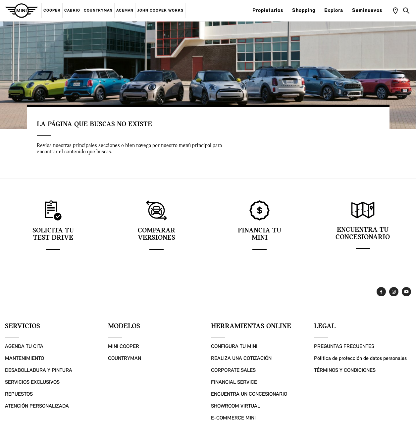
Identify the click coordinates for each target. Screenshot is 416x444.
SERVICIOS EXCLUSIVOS (32, 382)
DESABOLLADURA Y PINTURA (38, 370)
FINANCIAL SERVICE (234, 382)
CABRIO (72, 11)
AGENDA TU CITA (24, 346)
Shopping (306, 10)
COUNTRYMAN (98, 11)
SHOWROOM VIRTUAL (235, 406)
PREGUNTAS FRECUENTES (344, 346)
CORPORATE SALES (233, 370)
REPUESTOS (19, 394)
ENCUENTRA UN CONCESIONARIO (249, 394)
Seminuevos (370, 10)
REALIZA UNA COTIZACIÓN (241, 358)
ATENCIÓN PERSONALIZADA (37, 406)
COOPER (52, 11)
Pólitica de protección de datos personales (360, 358)
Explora (336, 10)
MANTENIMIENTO (24, 358)
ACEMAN (124, 11)
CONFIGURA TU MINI (234, 346)
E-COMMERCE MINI (233, 418)
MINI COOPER (123, 346)
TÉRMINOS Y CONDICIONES (345, 370)
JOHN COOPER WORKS (160, 11)
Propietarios (270, 10)
